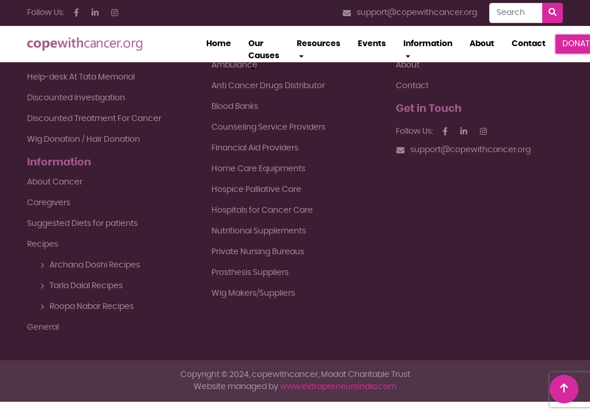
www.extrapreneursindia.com (338, 387)
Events (372, 44)
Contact (529, 44)
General (43, 327)
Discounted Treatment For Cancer (94, 119)
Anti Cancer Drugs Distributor (268, 86)
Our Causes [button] (263, 50)
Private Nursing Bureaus (257, 252)
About (482, 44)
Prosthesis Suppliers (250, 273)
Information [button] (427, 44)
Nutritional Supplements (258, 231)
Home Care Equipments (258, 169)
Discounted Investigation (76, 98)
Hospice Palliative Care (256, 190)
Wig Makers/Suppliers (253, 293)
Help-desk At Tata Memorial (81, 77)
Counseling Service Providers (268, 127)
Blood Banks (234, 107)
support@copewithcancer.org (410, 13)
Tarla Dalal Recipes (81, 286)
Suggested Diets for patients (82, 224)
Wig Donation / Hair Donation (83, 139)
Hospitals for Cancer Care (262, 210)
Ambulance (234, 65)
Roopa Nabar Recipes (87, 307)
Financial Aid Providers (254, 148)
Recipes (42, 244)
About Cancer (54, 182)
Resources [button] (319, 44)
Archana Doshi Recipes (90, 265)
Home (223, 42)
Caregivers (48, 203)
